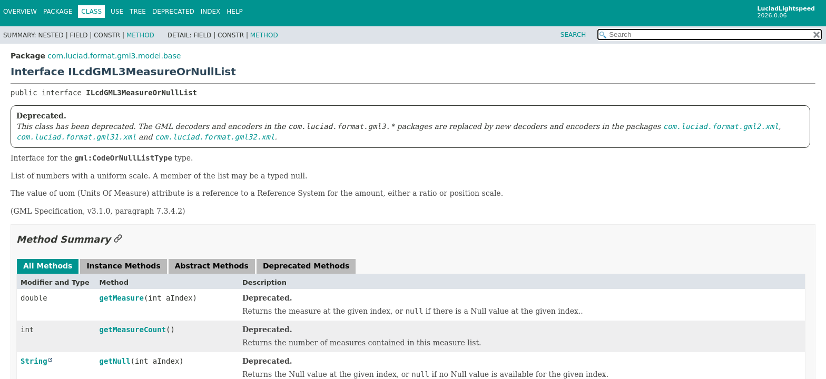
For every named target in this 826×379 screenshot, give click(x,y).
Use (117, 11)
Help (235, 11)
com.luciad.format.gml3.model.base (114, 56)
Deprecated (173, 11)
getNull (115, 361)
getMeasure (122, 298)
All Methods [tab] (47, 266)
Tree (138, 11)
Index (211, 11)
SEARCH (573, 34)
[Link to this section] (118, 239)
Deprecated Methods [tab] (306, 266)
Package (57, 11)
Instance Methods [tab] (123, 266)
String (34, 361)
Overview (20, 11)
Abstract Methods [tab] (212, 266)
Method (140, 35)
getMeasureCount (133, 329)
